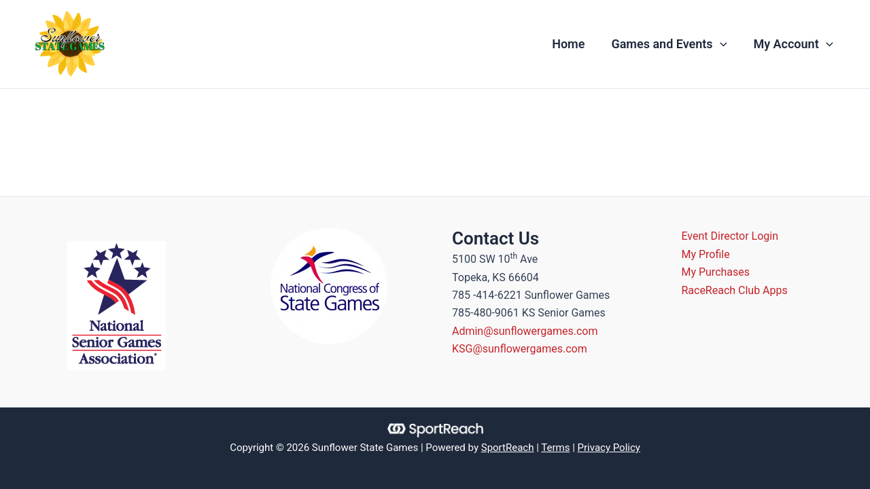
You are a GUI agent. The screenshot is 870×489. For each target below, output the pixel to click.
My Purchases (716, 272)
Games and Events (672, 44)
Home (573, 44)
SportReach (507, 447)
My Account (794, 44)
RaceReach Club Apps (735, 290)
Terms (555, 447)
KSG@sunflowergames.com (519, 348)
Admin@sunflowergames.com (525, 331)
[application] (723, 44)
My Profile (706, 254)
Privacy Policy (609, 447)
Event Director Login (730, 236)
